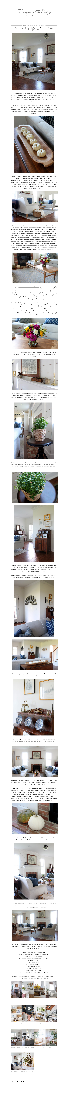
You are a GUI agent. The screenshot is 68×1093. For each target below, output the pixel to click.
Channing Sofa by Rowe (46, 247)
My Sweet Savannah (40, 1023)
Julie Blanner (14, 1023)
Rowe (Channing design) (35, 956)
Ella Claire (33, 978)
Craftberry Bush (23, 1023)
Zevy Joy (31, 1023)
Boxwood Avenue (15, 1047)
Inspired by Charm (22, 1000)
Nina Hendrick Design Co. (35, 1047)
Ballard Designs (36, 968)
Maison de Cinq (47, 1047)
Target (38, 966)
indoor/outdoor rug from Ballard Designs (30, 287)
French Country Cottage (26, 1071)
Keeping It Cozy (34, 12)
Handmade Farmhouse (35, 1000)
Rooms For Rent (46, 1000)
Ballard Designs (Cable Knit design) (31, 958)
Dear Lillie (24, 1047)
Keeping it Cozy (15, 1071)
